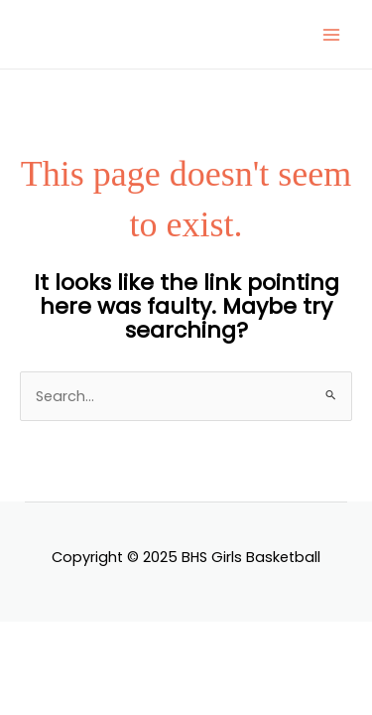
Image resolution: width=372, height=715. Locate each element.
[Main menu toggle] (331, 35)
